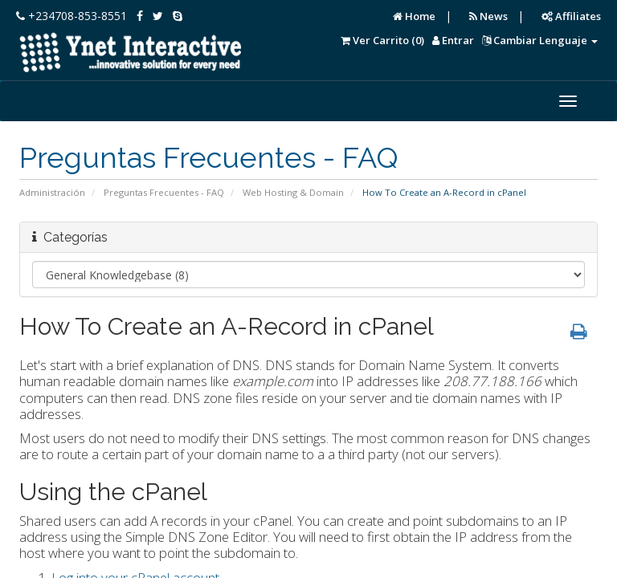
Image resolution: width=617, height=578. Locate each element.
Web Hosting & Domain (293, 192)
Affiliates (571, 16)
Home (414, 16)
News (488, 16)
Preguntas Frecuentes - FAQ (164, 192)
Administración (52, 192)
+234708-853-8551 (71, 15)
